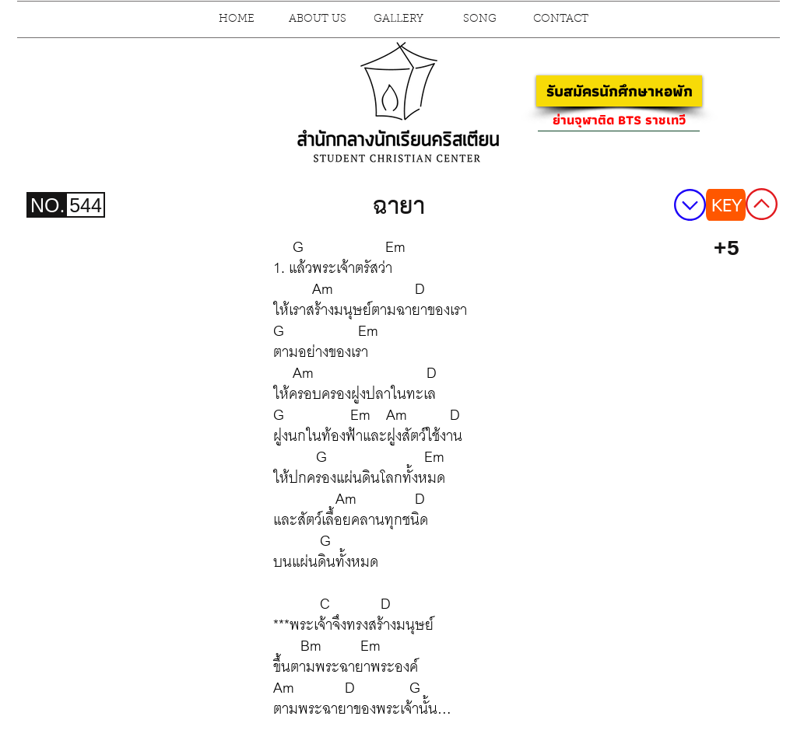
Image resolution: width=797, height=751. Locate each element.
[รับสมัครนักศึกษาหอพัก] (619, 91)
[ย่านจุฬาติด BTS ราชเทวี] (619, 119)
